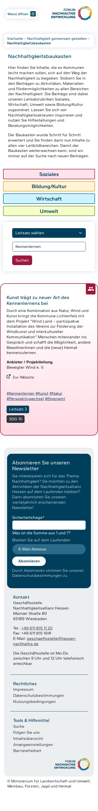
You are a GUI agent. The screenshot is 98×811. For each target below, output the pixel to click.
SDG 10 (15, 419)
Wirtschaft (49, 198)
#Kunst (41, 393)
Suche (18, 726)
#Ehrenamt (55, 398)
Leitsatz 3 (18, 409)
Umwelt (49, 211)
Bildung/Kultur (49, 186)
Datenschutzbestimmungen (38, 695)
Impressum (23, 689)
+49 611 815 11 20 (36, 628)
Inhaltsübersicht (28, 738)
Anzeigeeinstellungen (33, 744)
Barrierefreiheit (27, 750)
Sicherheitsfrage (28, 517)
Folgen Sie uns (26, 732)
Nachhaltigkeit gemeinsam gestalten (57, 38)
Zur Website (23, 377)
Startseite (15, 38)
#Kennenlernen (20, 393)
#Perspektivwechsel (25, 398)
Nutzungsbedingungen (34, 701)
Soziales (49, 174)
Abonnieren (29, 561)
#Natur (55, 393)
